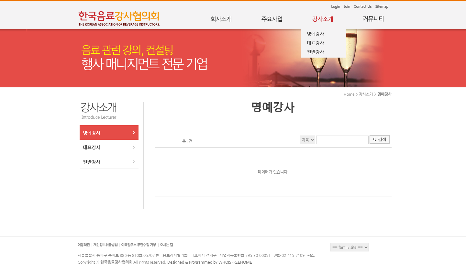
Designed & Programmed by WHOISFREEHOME (209, 262)
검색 (382, 139)
